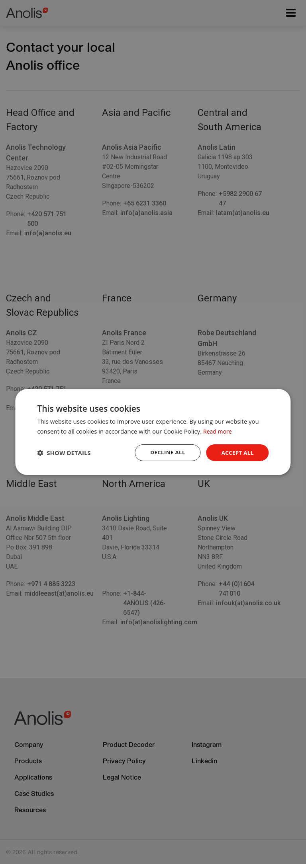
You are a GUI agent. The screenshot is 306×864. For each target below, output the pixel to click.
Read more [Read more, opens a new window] (218, 431)
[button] (63, 452)
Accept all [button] (236, 452)
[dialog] (152, 432)
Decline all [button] (165, 452)
